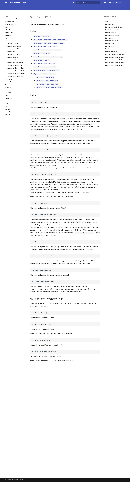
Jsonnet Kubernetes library (13, 7)
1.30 (36, 7)
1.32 (46, 7)
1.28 (25, 7)
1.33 (51, 7)
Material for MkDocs (17, 479)
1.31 (41, 7)
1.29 (31, 7)
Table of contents (110, 16)
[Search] (88, 2)
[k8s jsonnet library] (6, 2)
